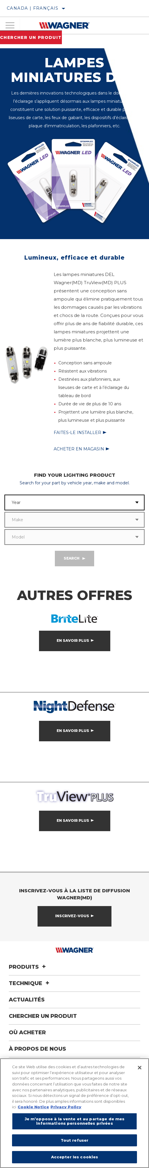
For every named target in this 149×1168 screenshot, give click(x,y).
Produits (28, 967)
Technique (30, 983)
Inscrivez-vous (72, 916)
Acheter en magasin (79, 449)
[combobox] (67, 502)
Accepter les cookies (74, 1157)
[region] (74, 1113)
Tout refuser (75, 1140)
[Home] (64, 25)
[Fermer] (139, 1067)
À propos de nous (37, 1049)
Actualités (27, 1000)
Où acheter (27, 1032)
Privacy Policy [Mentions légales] (65, 1106)
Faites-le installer (77, 432)
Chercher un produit (31, 37)
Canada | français (33, 8)
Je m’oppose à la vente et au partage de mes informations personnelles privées (75, 1121)
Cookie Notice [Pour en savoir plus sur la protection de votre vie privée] (33, 1106)
